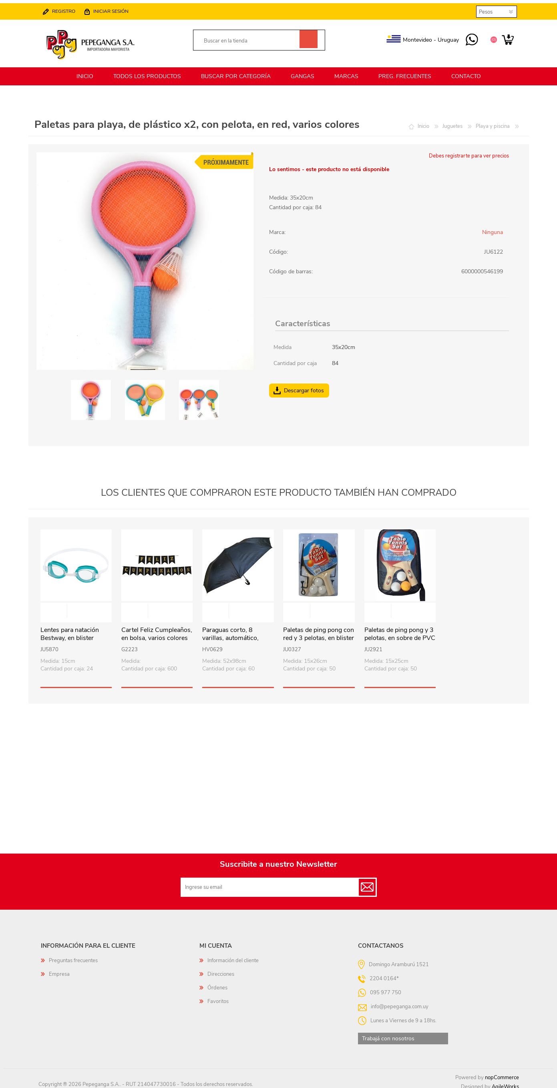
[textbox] (250, 39)
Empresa (59, 969)
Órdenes (217, 983)
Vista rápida (76, 607)
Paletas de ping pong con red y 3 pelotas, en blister (318, 629)
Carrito (504, 37)
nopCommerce (502, 1072)
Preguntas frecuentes (73, 955)
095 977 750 (468, 37)
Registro (67, 9)
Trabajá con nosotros (388, 1034)
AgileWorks (505, 1082)
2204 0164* (384, 973)
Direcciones (220, 969)
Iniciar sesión (115, 9)
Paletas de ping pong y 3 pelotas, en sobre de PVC (399, 629)
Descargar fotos (304, 386)
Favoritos (218, 996)
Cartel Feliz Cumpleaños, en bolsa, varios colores (156, 629)
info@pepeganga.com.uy (399, 1001)
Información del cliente (233, 955)
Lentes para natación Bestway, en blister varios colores (69, 633)
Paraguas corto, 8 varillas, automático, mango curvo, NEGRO (233, 633)
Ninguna (492, 227)
